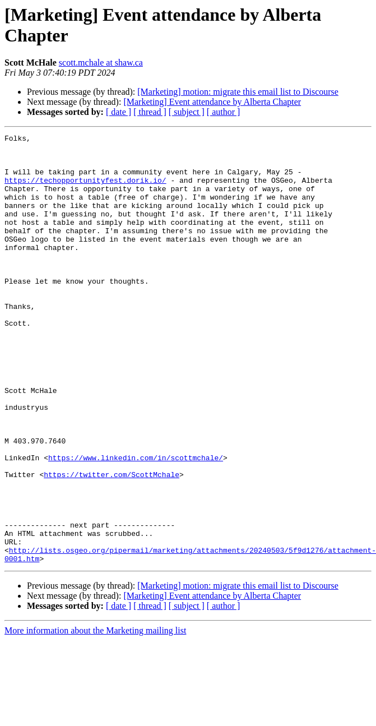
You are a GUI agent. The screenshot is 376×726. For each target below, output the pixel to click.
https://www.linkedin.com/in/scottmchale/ (135, 523)
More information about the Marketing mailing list (95, 716)
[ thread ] (149, 112)
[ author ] (223, 112)
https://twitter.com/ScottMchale (111, 543)
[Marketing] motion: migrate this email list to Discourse (237, 91)
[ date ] (118, 112)
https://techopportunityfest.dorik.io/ (85, 190)
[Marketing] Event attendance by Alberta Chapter (212, 102)
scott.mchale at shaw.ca (101, 62)
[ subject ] (187, 112)
